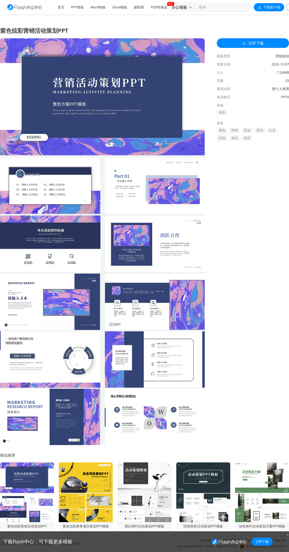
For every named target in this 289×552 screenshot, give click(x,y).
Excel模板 (119, 7)
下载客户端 (269, 7)
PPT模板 (77, 7)
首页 (61, 7)
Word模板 (98, 7)
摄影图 (139, 7)
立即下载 (253, 43)
